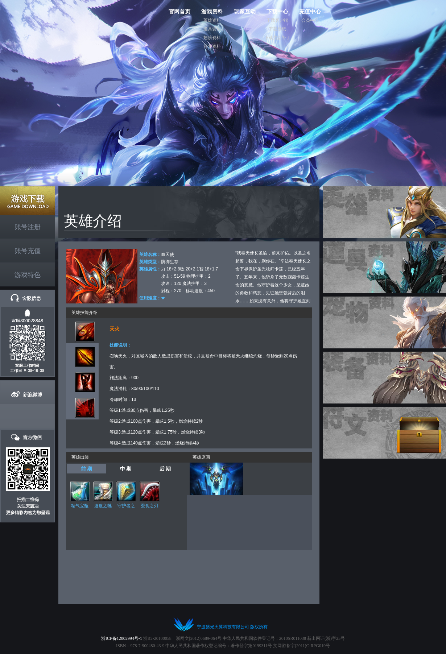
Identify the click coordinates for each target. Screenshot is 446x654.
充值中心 (310, 11)
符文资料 (212, 46)
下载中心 (277, 11)
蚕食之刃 (149, 505)
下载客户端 (277, 20)
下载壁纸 (277, 29)
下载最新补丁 (277, 37)
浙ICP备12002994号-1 (121, 638)
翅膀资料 (212, 37)
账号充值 (28, 250)
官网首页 (179, 11)
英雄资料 (212, 20)
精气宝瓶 (79, 505)
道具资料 (212, 29)
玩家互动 (245, 11)
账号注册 (28, 227)
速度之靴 (103, 505)
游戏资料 (212, 11)
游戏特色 (28, 274)
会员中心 (310, 20)
